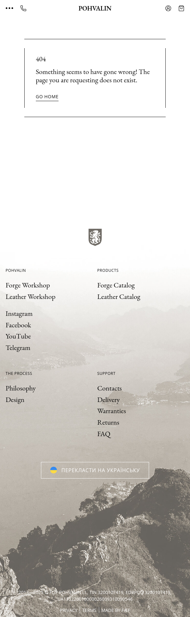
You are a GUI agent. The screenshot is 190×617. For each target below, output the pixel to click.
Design (15, 399)
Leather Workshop (31, 296)
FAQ (103, 433)
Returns (108, 422)
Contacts (109, 388)
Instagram (19, 313)
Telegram (18, 347)
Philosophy (21, 388)
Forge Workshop (28, 285)
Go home (47, 96)
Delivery (108, 399)
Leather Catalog (118, 296)
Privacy (68, 610)
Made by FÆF (115, 610)
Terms (89, 610)
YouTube (18, 336)
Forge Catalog (116, 285)
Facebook (18, 325)
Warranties (111, 410)
